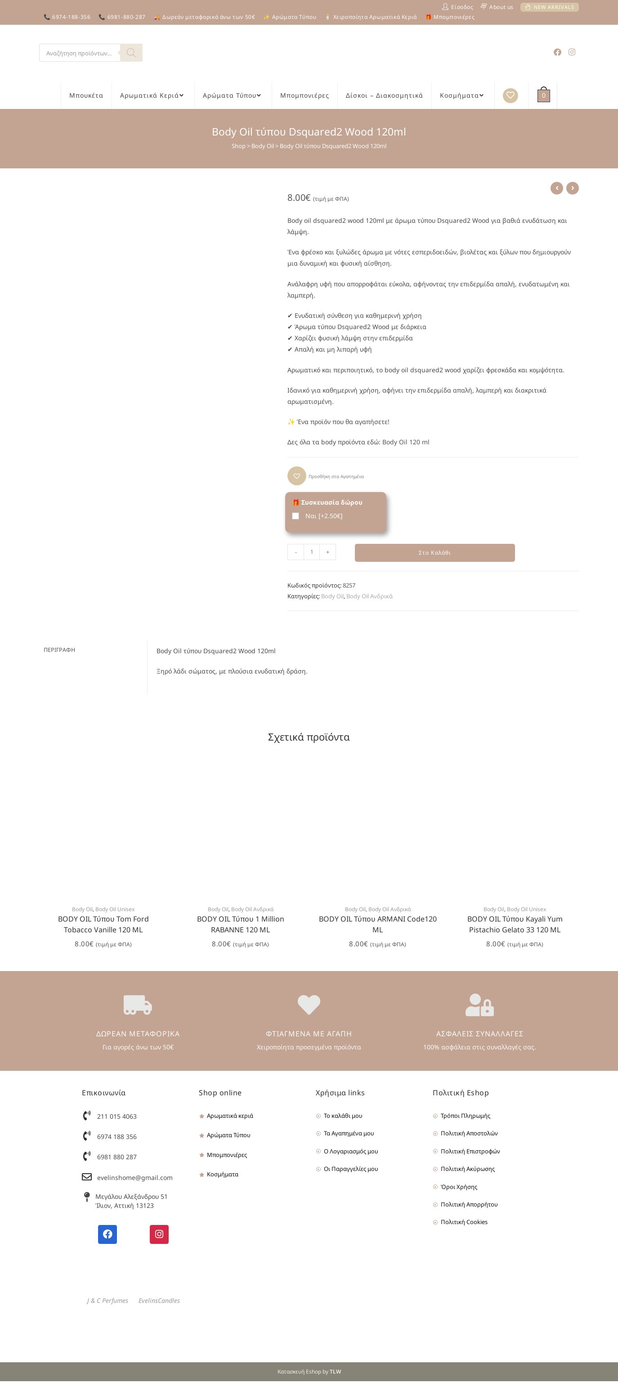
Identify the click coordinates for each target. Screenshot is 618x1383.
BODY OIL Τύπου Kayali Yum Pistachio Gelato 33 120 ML (515, 926)
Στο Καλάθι (435, 553)
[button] (325, 475)
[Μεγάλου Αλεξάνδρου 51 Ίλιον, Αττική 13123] (87, 1199)
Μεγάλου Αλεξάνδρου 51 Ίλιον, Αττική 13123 (131, 1202)
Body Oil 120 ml (406, 442)
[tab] (93, 651)
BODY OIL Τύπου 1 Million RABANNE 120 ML (240, 926)
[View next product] (572, 188)
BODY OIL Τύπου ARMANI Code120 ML (378, 926)
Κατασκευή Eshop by (309, 1373)
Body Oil (262, 146)
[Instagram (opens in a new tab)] (572, 52)
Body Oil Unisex (114, 911)
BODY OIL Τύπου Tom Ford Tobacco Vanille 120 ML (103, 926)
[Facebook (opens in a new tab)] (557, 52)
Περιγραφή (59, 651)
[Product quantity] (312, 552)
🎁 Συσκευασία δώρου (327, 502)
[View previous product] (557, 188)
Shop (239, 146)
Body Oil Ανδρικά (369, 597)
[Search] (131, 53)
